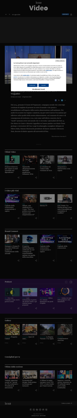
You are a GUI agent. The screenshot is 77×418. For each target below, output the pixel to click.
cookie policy (49, 70)
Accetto (44, 85)
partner (15, 77)
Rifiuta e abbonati (60, 60)
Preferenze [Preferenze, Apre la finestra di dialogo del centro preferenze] (32, 85)
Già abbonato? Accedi (38, 89)
